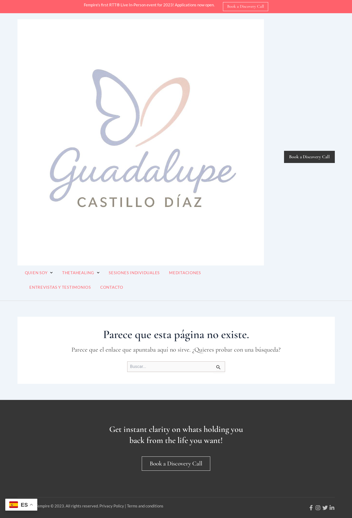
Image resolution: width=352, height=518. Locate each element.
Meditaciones (185, 272)
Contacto (111, 287)
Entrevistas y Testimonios (60, 287)
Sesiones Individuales (134, 272)
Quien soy (39, 273)
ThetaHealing (81, 273)
